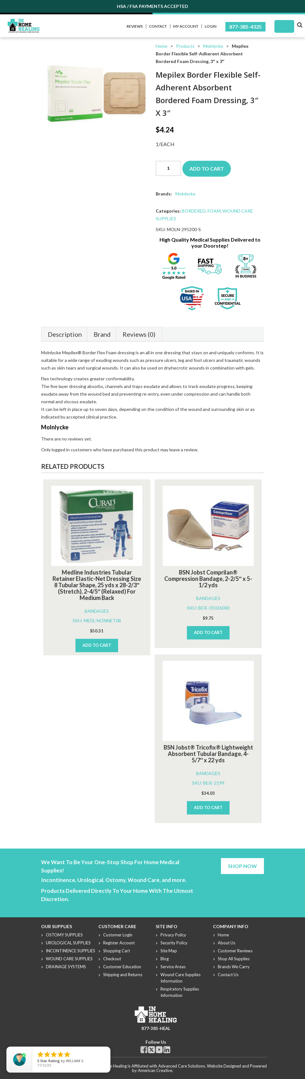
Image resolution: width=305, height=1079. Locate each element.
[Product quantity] (168, 168)
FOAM (214, 211)
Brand (102, 334)
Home (161, 46)
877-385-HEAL (155, 1028)
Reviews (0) (139, 334)
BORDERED (194, 211)
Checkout (112, 958)
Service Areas (173, 966)
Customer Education (122, 966)
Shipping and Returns (122, 974)
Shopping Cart (116, 950)
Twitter (151, 1049)
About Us (226, 942)
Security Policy (174, 942)
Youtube (159, 1049)
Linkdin (166, 1049)
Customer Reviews (235, 950)
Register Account (119, 942)
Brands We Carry (234, 966)
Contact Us (228, 974)
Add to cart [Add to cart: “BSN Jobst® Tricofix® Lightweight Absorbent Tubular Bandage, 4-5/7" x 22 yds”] (208, 807)
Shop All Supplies (234, 958)
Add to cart (206, 169)
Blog (164, 958)
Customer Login (117, 934)
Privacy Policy (173, 934)
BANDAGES (97, 611)
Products (185, 46)
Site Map (168, 950)
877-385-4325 (245, 27)
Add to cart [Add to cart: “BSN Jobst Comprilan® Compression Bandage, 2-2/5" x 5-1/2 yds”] (208, 632)
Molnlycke (213, 46)
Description (65, 334)
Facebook (143, 1049)
